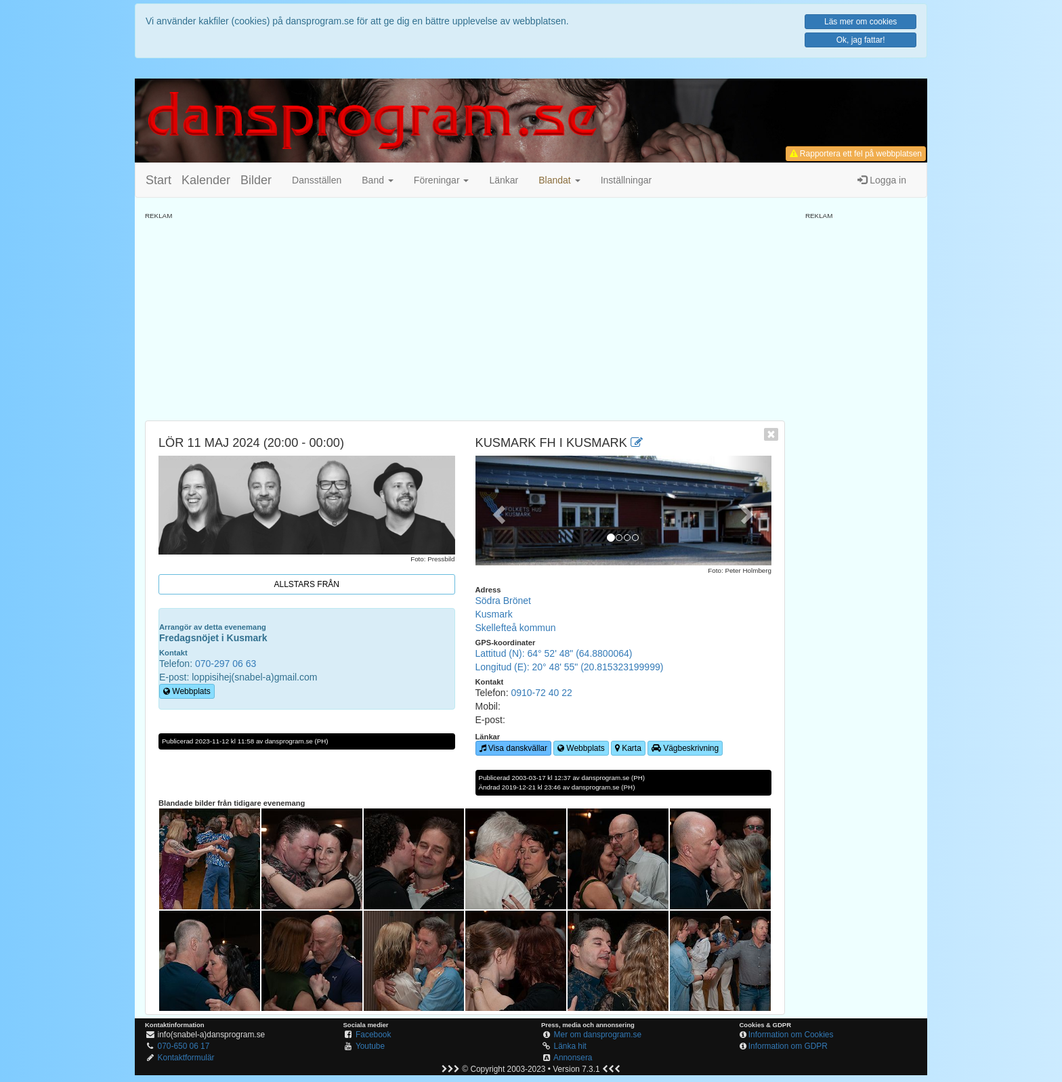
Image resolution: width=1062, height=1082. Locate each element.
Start (158, 180)
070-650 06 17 (184, 1046)
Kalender (206, 180)
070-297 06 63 (225, 663)
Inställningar (626, 180)
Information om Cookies (791, 1034)
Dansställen (316, 180)
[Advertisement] (465, 315)
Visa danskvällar (514, 748)
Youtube (370, 1046)
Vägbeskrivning (685, 748)
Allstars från (306, 584)
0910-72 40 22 (541, 692)
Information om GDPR (788, 1046)
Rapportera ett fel (856, 153)
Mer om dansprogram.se (598, 1034)
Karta (628, 748)
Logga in (881, 180)
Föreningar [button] (441, 180)
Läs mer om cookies (860, 21)
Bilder (256, 180)
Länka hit (570, 1046)
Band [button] (378, 180)
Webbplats (187, 691)
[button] (559, 180)
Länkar (503, 180)
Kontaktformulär (186, 1057)
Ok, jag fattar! (860, 40)
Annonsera (573, 1057)
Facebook (373, 1034)
